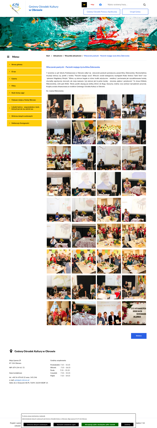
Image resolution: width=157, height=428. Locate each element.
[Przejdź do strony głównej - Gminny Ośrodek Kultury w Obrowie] (33, 8)
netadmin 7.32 (139, 423)
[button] (59, 118)
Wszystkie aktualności (73, 56)
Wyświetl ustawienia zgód (66, 424)
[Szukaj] (144, 4)
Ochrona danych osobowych (37, 424)
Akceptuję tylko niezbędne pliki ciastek (100, 424)
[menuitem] (24, 64)
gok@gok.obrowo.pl (22, 380)
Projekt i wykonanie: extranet (17, 424)
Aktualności (57, 56)
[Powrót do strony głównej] (48, 55)
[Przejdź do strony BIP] (92, 4)
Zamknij (127, 424)
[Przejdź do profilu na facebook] (100, 4)
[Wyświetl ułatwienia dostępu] (84, 4)
